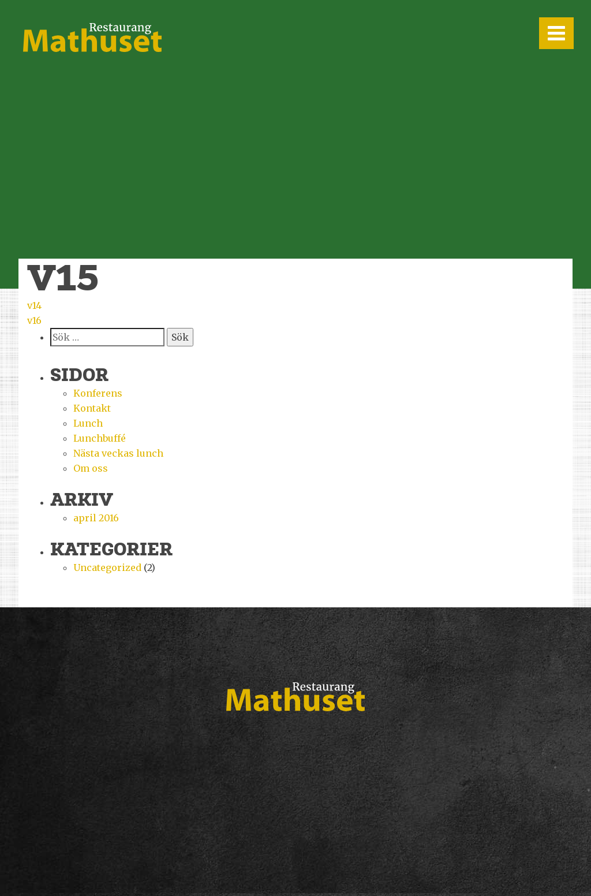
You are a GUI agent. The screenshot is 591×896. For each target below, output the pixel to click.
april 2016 (96, 518)
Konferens (97, 393)
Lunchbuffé (99, 438)
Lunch (88, 423)
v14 (34, 305)
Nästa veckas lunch (118, 453)
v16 (34, 320)
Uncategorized (107, 567)
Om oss (90, 468)
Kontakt (92, 408)
